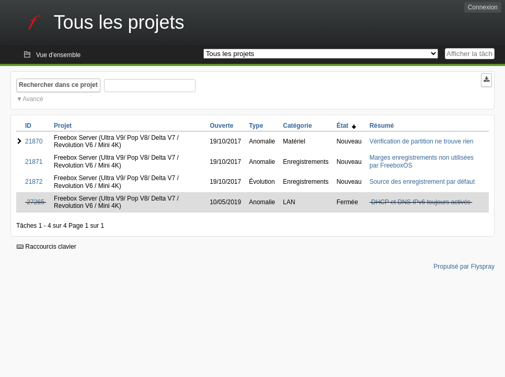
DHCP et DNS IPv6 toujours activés (420, 202)
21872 (33, 181)
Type (256, 125)
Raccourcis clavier (46, 246)
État (346, 125)
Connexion (483, 7)
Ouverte (221, 125)
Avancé (32, 99)
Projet (63, 125)
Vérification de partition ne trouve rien (422, 141)
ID (28, 125)
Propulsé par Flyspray (464, 266)
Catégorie (297, 125)
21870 (33, 141)
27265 (35, 202)
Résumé (382, 125)
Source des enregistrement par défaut (422, 181)
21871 (33, 161)
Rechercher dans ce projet (58, 84)
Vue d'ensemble (58, 55)
